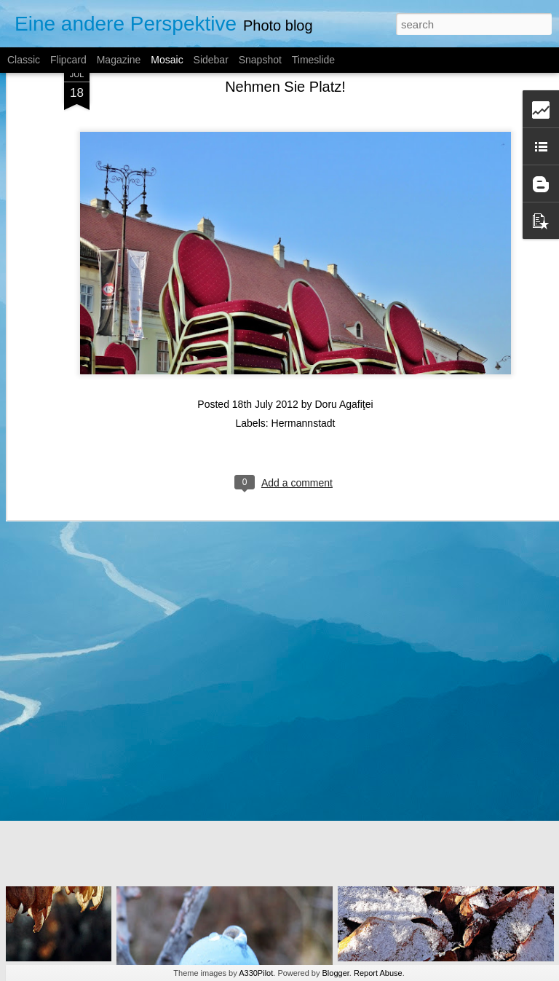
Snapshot (260, 60)
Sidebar (211, 60)
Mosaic (167, 60)
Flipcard (68, 60)
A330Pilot (256, 973)
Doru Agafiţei (343, 273)
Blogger (335, 973)
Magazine (119, 60)
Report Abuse (378, 973)
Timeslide (313, 60)
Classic (23, 60)
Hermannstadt (303, 292)
